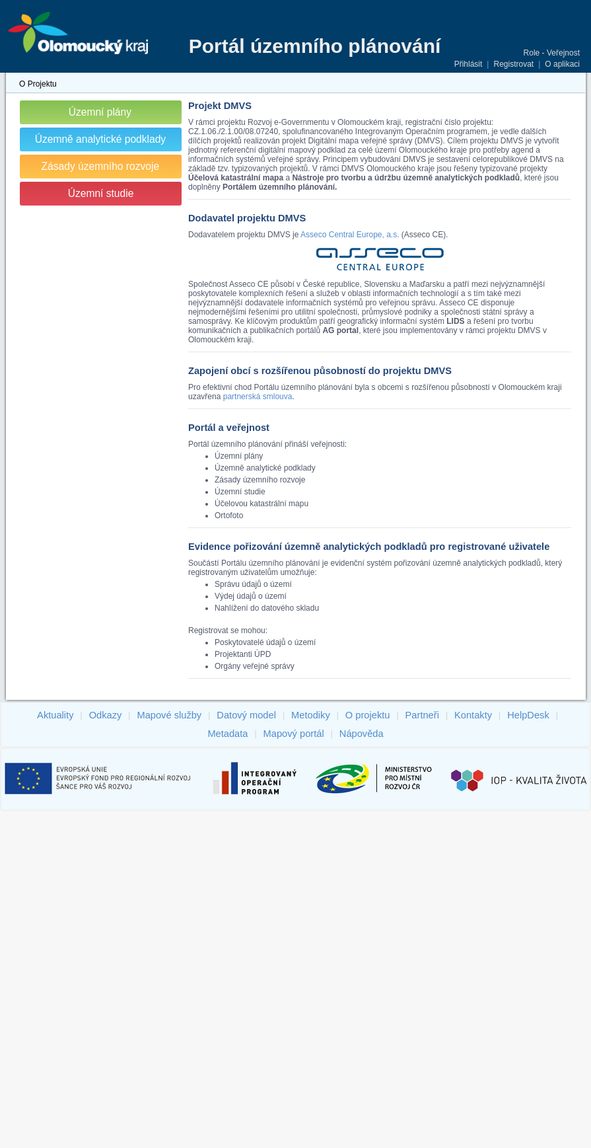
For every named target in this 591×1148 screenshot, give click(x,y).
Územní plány (100, 112)
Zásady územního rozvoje (101, 166)
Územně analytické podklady (100, 139)
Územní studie (101, 193)
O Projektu (38, 84)
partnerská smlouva (258, 396)
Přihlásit (468, 64)
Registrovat (513, 64)
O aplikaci (562, 64)
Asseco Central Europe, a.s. (349, 234)
